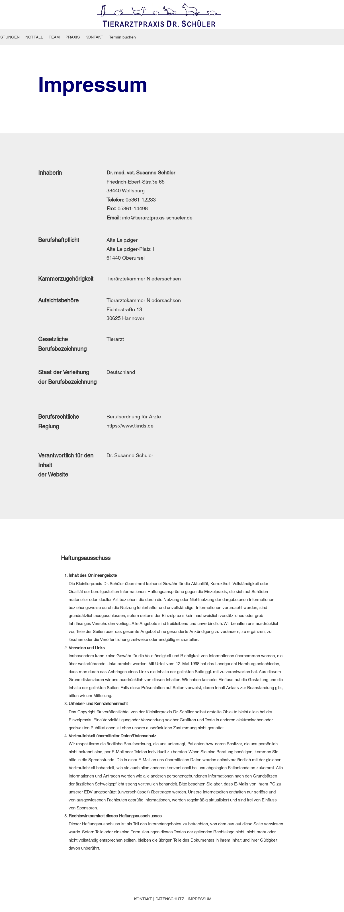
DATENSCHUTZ (169, 899)
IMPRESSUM (200, 899)
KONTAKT (143, 899)
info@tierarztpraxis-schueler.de (157, 218)
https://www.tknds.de (130, 426)
